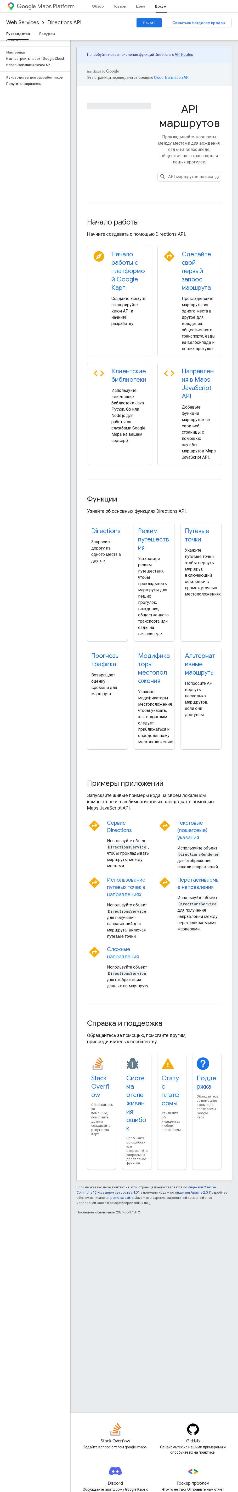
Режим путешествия (153, 539)
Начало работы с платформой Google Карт (128, 271)
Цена (140, 6)
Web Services (22, 22)
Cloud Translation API (171, 77)
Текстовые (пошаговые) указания (192, 830)
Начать (149, 22)
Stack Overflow (100, 1086)
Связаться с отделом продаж (198, 22)
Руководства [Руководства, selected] (18, 33)
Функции (102, 499)
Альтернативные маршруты (200, 664)
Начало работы (113, 222)
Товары (120, 6)
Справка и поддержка (124, 1023)
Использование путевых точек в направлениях (126, 887)
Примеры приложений (125, 783)
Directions (106, 531)
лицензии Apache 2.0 (191, 1192)
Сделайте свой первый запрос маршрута (196, 271)
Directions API (64, 22)
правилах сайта (121, 1198)
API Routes (184, 54)
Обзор (98, 6)
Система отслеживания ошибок (136, 1103)
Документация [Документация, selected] (168, 6)
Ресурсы (47, 33)
